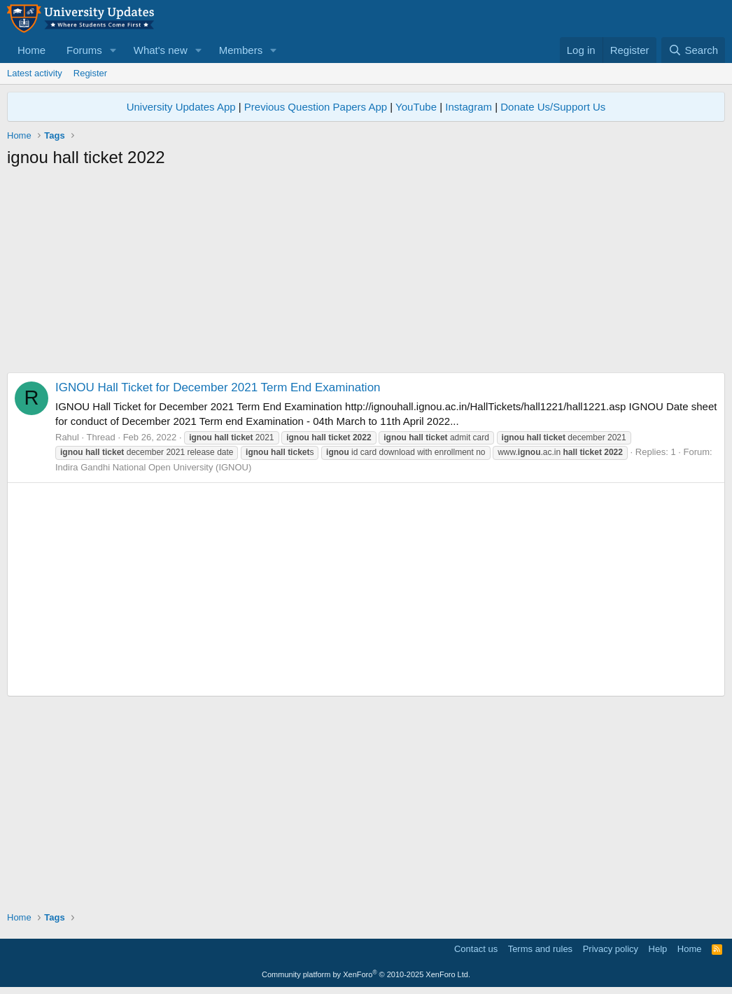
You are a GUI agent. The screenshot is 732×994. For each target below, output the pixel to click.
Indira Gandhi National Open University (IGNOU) (153, 467)
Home (31, 50)
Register (90, 73)
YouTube (416, 107)
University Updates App (181, 107)
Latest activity (34, 73)
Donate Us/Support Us (552, 107)
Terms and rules (540, 949)
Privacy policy (610, 949)
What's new (161, 50)
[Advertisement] (366, 274)
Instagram (468, 107)
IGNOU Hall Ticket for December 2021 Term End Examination (218, 387)
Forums (84, 50)
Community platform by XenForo (366, 974)
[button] (113, 50)
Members (241, 50)
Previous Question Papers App (315, 107)
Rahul (67, 437)
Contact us (476, 949)
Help (658, 949)
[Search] (693, 50)
